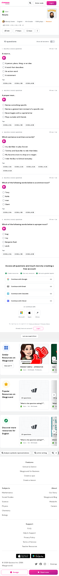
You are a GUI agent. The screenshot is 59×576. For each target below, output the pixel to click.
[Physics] (5, 506)
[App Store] (23, 556)
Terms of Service (34, 324)
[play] (4, 58)
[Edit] (7, 31)
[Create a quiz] (29, 476)
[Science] (5, 501)
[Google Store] (38, 556)
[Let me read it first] (30, 336)
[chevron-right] (54, 358)
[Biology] (5, 515)
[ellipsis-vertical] (37, 31)
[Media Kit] (53, 501)
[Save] (29, 31)
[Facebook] (40, 564)
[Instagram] (45, 564)
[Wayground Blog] (50, 497)
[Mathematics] (7, 493)
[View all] (8, 366)
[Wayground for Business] (29, 471)
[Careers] (54, 506)
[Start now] (43, 572)
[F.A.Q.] (29, 528)
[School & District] (29, 467)
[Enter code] (39, 3)
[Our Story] (53, 493)
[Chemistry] (6, 510)
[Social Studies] (7, 497)
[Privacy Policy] (29, 537)
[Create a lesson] (29, 480)
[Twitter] (36, 564)
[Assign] (14, 572)
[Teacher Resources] (29, 546)
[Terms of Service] (29, 542)
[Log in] (52, 3)
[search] (30, 3)
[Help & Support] (29, 533)
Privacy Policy (45, 324)
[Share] (18, 31)
